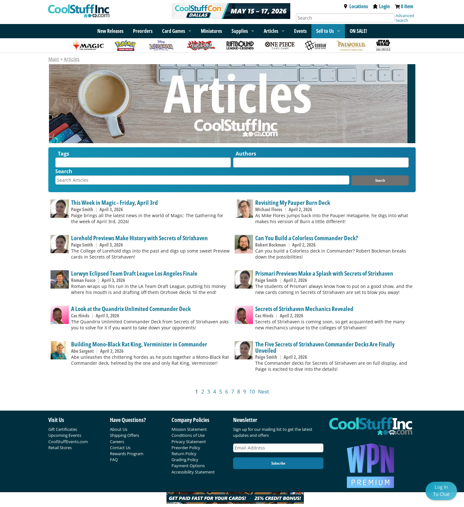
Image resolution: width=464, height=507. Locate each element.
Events (300, 30)
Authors (246, 153)
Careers (117, 441)
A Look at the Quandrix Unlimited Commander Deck (131, 308)
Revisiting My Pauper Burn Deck (292, 202)
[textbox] (58, 163)
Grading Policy (185, 459)
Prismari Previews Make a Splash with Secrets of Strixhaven (324, 273)
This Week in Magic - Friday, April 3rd (114, 202)
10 (252, 391)
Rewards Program (126, 453)
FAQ (114, 459)
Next (263, 391)
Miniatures (211, 30)
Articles (271, 30)
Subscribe (278, 463)
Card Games (173, 30)
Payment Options (188, 465)
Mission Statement (189, 429)
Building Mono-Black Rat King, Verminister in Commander (139, 344)
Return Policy (184, 453)
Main (53, 59)
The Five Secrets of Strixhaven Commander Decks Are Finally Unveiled (325, 347)
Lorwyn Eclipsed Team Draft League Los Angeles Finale (134, 273)
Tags (63, 153)
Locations (355, 6)
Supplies (240, 30)
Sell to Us (325, 30)
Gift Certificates (62, 429)
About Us (118, 429)
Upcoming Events (64, 435)
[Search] (345, 17)
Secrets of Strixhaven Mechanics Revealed (304, 308)
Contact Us (120, 447)
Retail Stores (60, 447)
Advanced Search (404, 18)
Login (381, 6)
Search (63, 171)
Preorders (143, 30)
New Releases (110, 30)
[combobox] (143, 162)
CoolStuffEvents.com (68, 441)
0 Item (407, 6)
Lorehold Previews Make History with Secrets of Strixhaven (139, 238)
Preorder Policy (186, 447)
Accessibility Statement (193, 472)
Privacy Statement (189, 441)
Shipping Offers (124, 435)
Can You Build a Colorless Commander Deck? (306, 238)
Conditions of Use (188, 435)
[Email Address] (278, 448)
